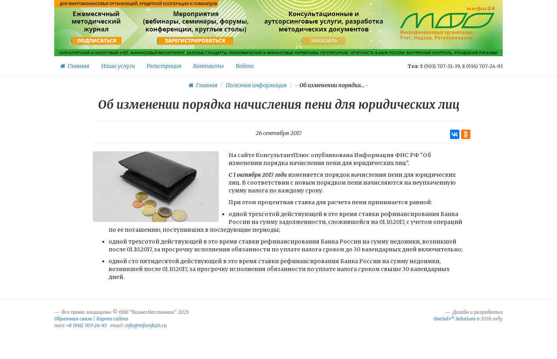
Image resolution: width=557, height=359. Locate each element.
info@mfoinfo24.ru (146, 325)
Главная (74, 66)
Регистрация (164, 66)
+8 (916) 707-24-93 (86, 325)
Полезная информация (256, 85)
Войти (245, 66)
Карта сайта (112, 319)
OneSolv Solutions (454, 319)
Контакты (208, 66)
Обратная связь (73, 319)
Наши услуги (118, 66)
